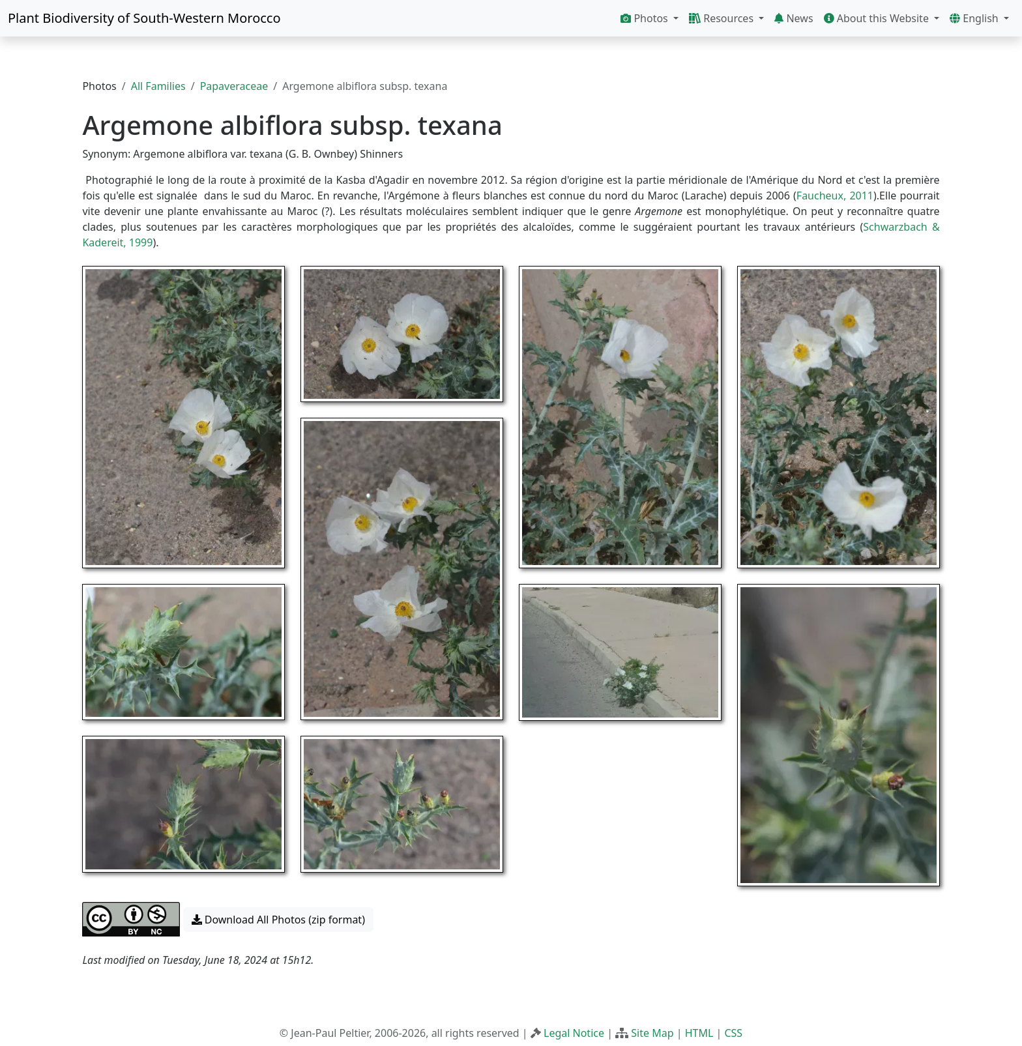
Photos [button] (645, 18)
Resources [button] (722, 18)
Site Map (652, 1033)
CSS (733, 1033)
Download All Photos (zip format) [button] (278, 919)
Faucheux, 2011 (834, 195)
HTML (699, 1033)
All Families (158, 86)
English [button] (975, 18)
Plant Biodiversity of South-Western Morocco (144, 18)
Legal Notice (574, 1033)
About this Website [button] (878, 18)
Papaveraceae (234, 86)
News (793, 18)
